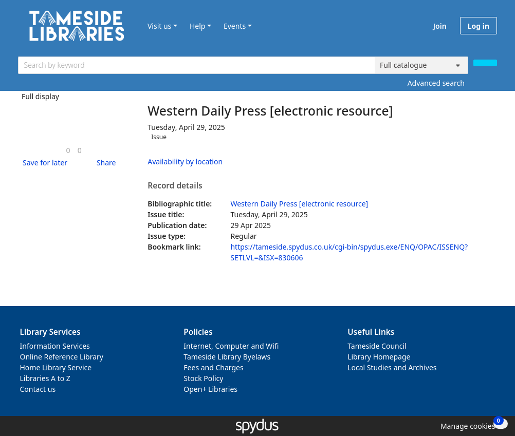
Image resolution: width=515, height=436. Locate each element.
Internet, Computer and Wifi (231, 346)
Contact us (38, 389)
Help (198, 26)
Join (440, 26)
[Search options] (421, 65)
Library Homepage (378, 357)
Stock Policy (203, 378)
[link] (68, 150)
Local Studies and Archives (391, 367)
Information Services (55, 346)
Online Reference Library (61, 357)
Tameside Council (377, 346)
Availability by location (185, 161)
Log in (478, 26)
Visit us (159, 26)
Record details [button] (175, 186)
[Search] (485, 63)
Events (235, 26)
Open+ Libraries (210, 389)
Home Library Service (56, 367)
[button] (43, 162)
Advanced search (436, 83)
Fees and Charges (213, 367)
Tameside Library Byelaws (226, 357)
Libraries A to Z (45, 378)
